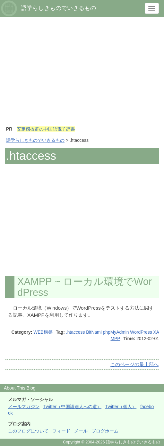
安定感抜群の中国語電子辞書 (46, 129)
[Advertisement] (82, 74)
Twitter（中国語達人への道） (72, 406)
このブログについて (28, 430)
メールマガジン (23, 406)
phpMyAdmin (116, 332)
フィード (61, 430)
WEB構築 (43, 332)
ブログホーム (104, 430)
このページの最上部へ (134, 364)
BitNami (94, 332)
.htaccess (75, 332)
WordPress (141, 332)
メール (81, 430)
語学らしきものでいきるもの (35, 140)
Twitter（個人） (120, 406)
